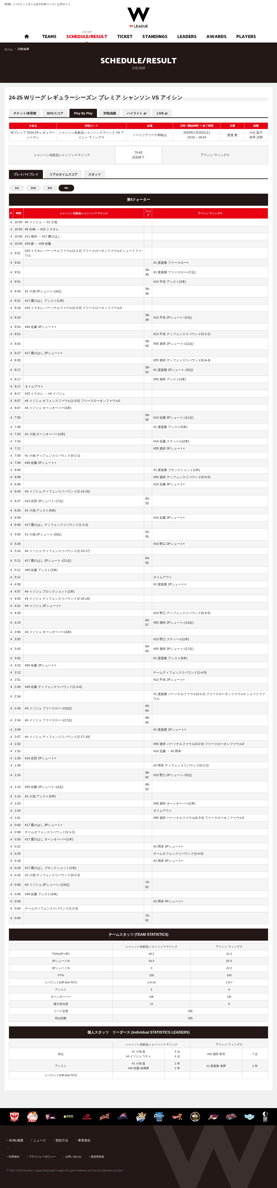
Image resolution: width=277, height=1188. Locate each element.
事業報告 (84, 1140)
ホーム (8, 49)
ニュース (39, 1140)
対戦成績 (110, 113)
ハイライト (135, 113)
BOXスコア (55, 113)
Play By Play (83, 113)
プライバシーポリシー (42, 1156)
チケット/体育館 (24, 113)
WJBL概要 (16, 1140)
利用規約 (14, 1156)
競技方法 (62, 1140)
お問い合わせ (73, 1156)
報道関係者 (97, 1156)
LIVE (160, 113)
